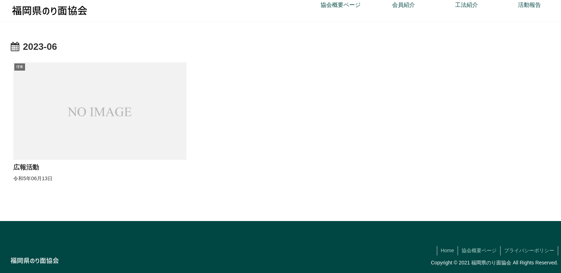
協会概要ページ (479, 250)
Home (447, 250)
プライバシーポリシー (529, 250)
